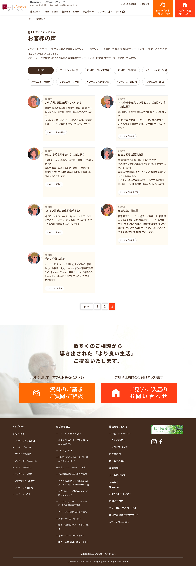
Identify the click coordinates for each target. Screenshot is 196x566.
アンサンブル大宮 (69, 70)
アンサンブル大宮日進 (98, 70)
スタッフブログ (118, 440)
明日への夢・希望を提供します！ (73, 542)
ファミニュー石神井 (69, 82)
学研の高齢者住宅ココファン (124, 515)
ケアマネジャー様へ (119, 522)
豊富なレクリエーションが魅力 (72, 468)
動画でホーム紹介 (119, 447)
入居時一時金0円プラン (69, 519)
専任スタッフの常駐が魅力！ (71, 536)
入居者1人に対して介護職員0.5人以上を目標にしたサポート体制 (73, 483)
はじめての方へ (105, 11)
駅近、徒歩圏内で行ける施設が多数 (73, 527)
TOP (30, 19)
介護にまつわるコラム (121, 434)
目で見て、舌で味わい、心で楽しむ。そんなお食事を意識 (73, 503)
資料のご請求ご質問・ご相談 (163, 8)
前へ (86, 306)
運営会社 (113, 487)
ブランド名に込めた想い (69, 434)
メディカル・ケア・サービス (122, 508)
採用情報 (120, 11)
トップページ (19, 427)
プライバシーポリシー (120, 494)
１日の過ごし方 (65, 451)
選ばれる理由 (51, 11)
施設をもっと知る (70, 11)
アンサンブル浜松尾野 (98, 82)
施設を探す (35, 11)
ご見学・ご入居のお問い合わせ (184, 8)
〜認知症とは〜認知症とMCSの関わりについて (73, 493)
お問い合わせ (116, 501)
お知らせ (144, 4)
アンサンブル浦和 (127, 70)
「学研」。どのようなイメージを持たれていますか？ (73, 459)
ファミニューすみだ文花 (155, 70)
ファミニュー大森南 (40, 82)
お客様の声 (88, 11)
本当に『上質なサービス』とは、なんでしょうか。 (73, 442)
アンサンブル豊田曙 (126, 82)
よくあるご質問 (128, 4)
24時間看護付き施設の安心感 (72, 474)
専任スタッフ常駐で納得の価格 (72, 512)
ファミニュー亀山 (155, 82)
